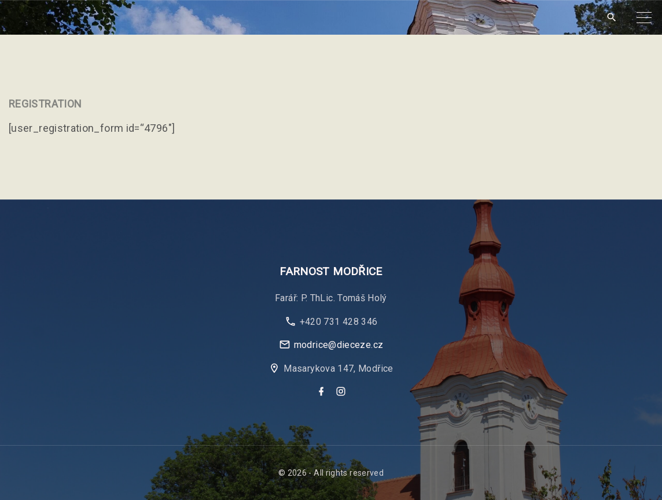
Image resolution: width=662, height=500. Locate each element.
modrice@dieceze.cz (338, 344)
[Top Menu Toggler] (644, 17)
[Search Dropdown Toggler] (611, 18)
